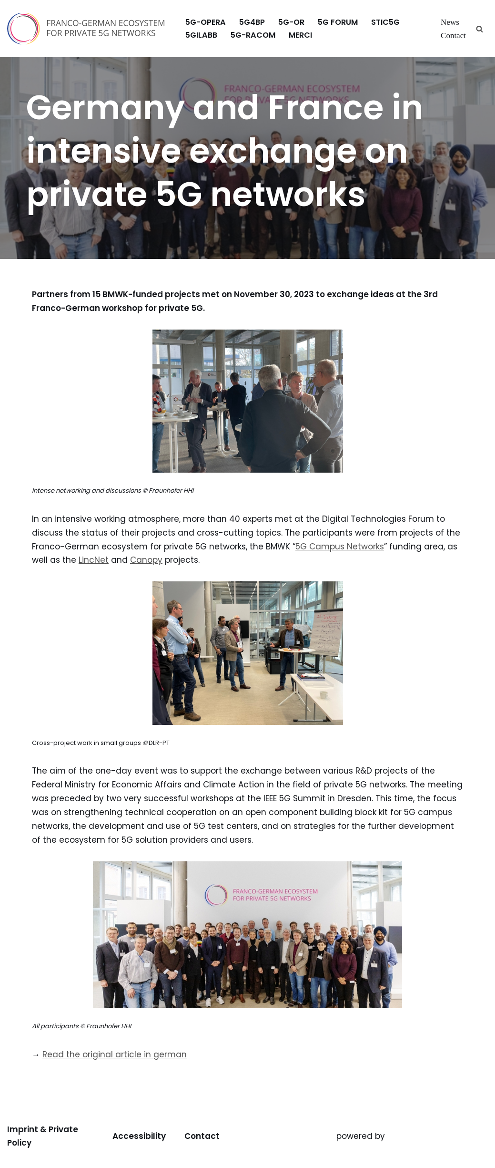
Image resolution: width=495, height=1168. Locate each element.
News (450, 22)
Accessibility (139, 1136)
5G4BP (252, 22)
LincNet (94, 560)
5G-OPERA (205, 22)
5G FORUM (338, 22)
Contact (453, 35)
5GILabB (201, 35)
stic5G (385, 22)
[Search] (479, 28)
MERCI (300, 35)
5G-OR (291, 22)
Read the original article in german (114, 1054)
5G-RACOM (253, 35)
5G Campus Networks (339, 546)
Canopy (146, 560)
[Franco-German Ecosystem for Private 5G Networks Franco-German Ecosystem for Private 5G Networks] (88, 28)
